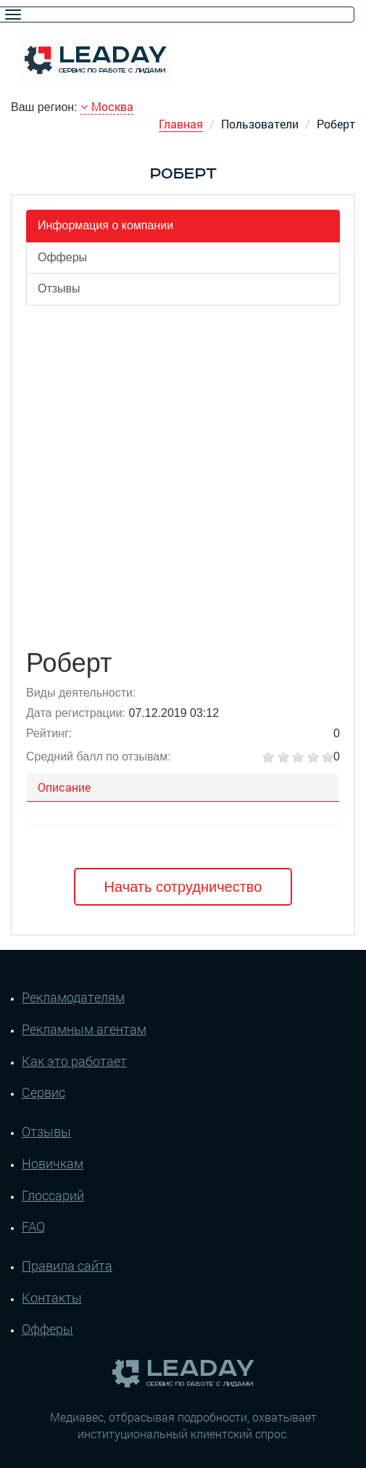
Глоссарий (53, 1195)
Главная (181, 123)
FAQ (33, 1226)
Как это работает (74, 1061)
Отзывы (59, 288)
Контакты (52, 1297)
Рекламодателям (73, 997)
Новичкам (52, 1163)
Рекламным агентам (84, 1029)
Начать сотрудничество (183, 887)
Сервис (43, 1092)
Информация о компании (105, 225)
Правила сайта (67, 1265)
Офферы (62, 257)
